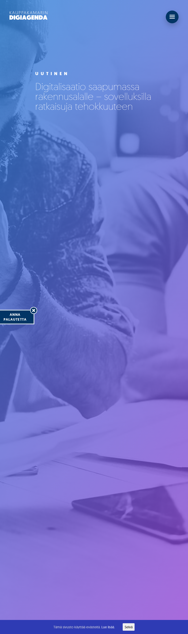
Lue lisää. (108, 627)
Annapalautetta (15, 317)
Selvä (129, 627)
